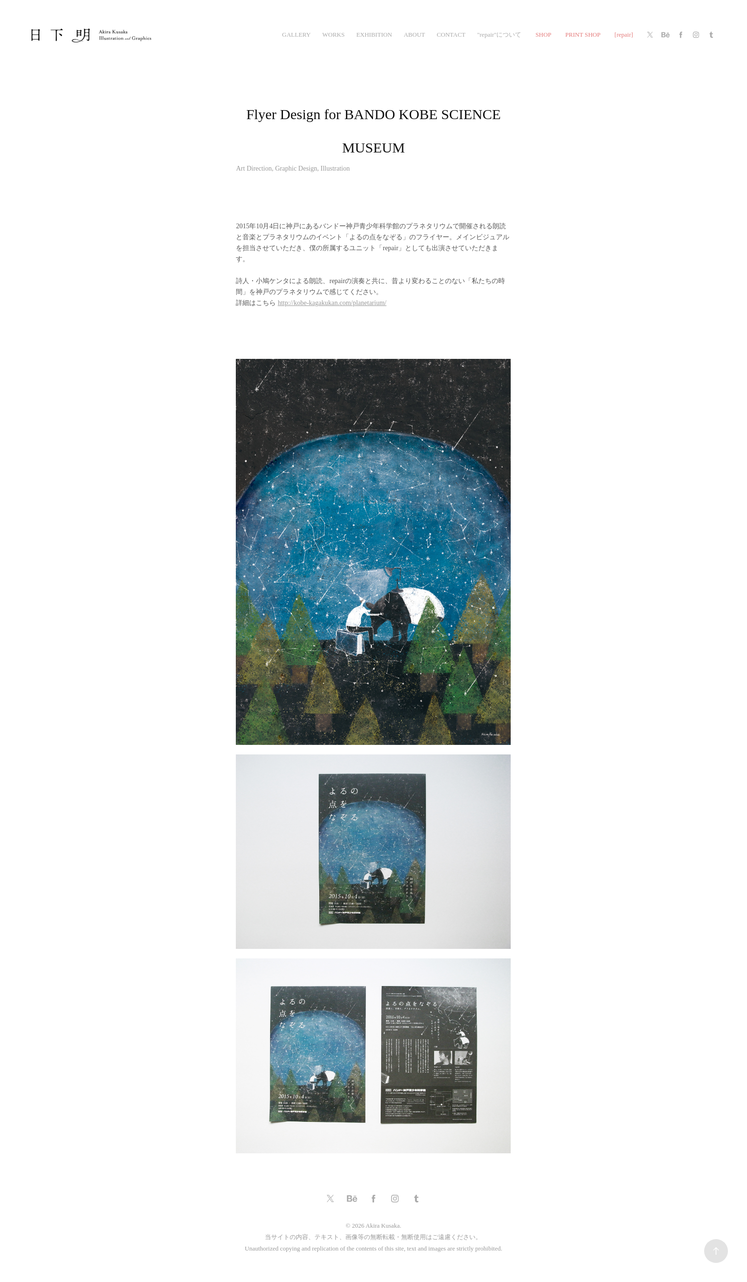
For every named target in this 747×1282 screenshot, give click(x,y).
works (333, 34)
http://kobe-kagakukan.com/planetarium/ (332, 302)
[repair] (624, 34)
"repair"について (499, 34)
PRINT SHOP (583, 34)
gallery (296, 34)
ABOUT (414, 34)
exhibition (374, 34)
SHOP (543, 34)
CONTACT (451, 34)
